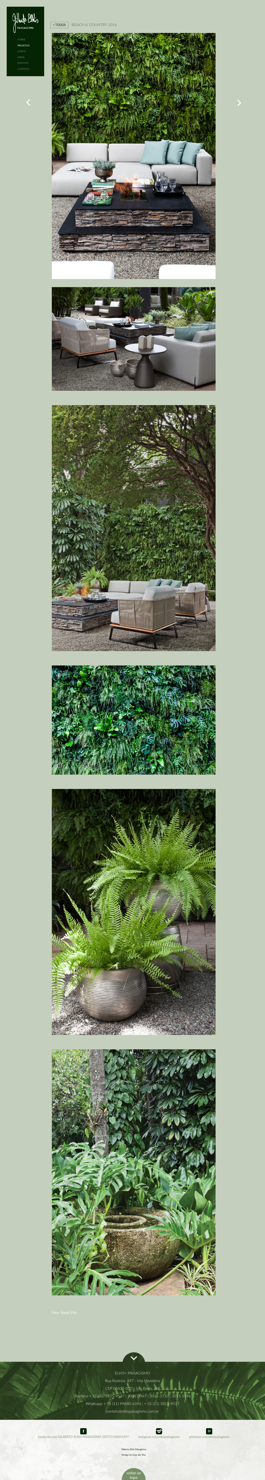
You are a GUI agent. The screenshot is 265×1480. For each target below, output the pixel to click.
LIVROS (21, 51)
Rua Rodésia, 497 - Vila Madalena (132, 1380)
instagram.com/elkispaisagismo (159, 1435)
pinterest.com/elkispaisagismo (209, 1435)
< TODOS (59, 25)
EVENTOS (22, 62)
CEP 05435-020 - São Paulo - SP (132, 1388)
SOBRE (21, 39)
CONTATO (23, 68)
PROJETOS (23, 45)
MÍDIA (21, 57)
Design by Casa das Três (134, 1454)
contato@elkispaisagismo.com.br (132, 1411)
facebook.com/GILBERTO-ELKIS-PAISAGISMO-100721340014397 (83, 1435)
